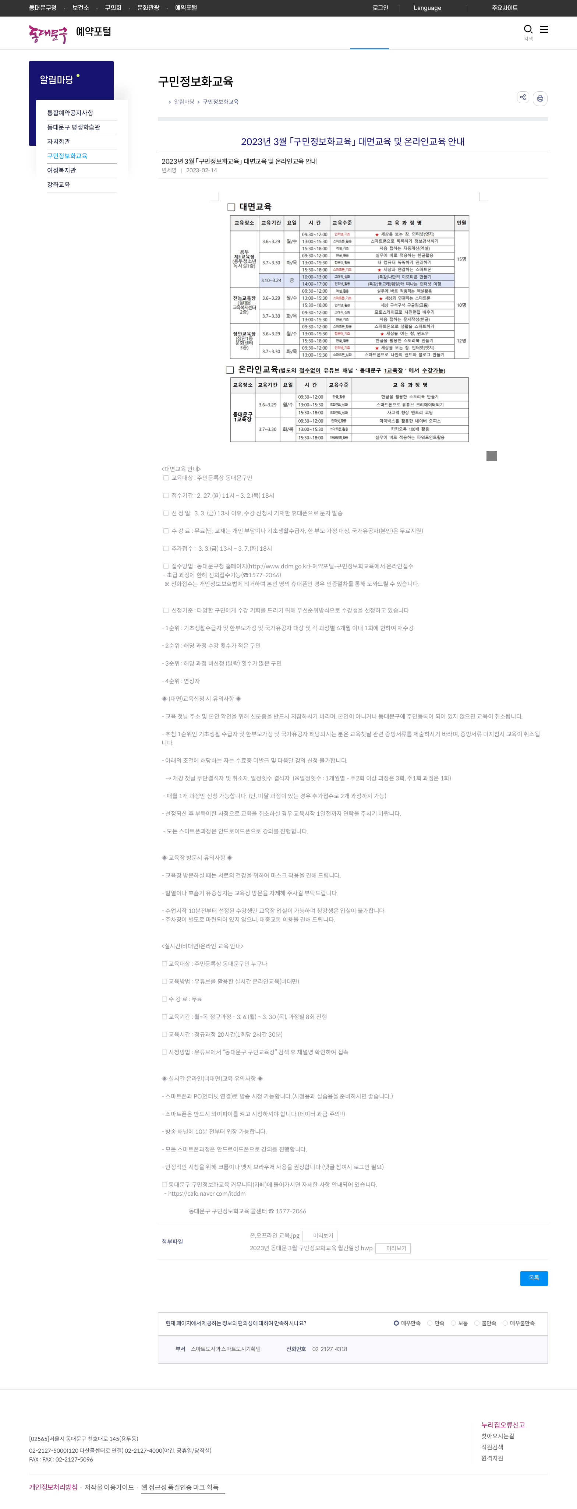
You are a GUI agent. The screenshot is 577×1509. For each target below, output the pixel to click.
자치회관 (58, 142)
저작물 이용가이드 (109, 1488)
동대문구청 (43, 8)
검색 (528, 39)
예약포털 (186, 8)
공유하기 (521, 98)
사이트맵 (543, 33)
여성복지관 (61, 170)
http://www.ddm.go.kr (278, 566)
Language (427, 8)
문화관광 (148, 8)
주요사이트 (505, 8)
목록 (534, 1278)
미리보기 (319, 1235)
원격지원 (492, 1458)
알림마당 (184, 101)
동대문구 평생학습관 (73, 127)
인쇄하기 (540, 98)
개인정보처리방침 (53, 1487)
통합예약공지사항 (70, 113)
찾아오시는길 (497, 1436)
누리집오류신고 (503, 1425)
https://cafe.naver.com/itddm (207, 1194)
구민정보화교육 (67, 156)
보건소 (80, 8)
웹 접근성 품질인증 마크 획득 (180, 1488)
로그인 (380, 8)
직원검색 (492, 1447)
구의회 (113, 8)
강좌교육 (58, 185)
